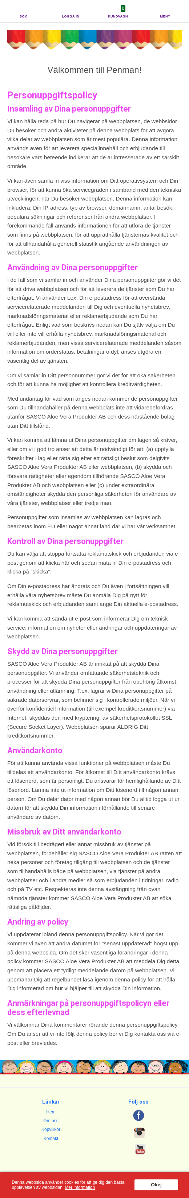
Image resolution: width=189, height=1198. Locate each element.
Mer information (80, 1187)
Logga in (71, 16)
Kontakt (51, 1138)
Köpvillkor (50, 1129)
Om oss (50, 1120)
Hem (50, 1112)
